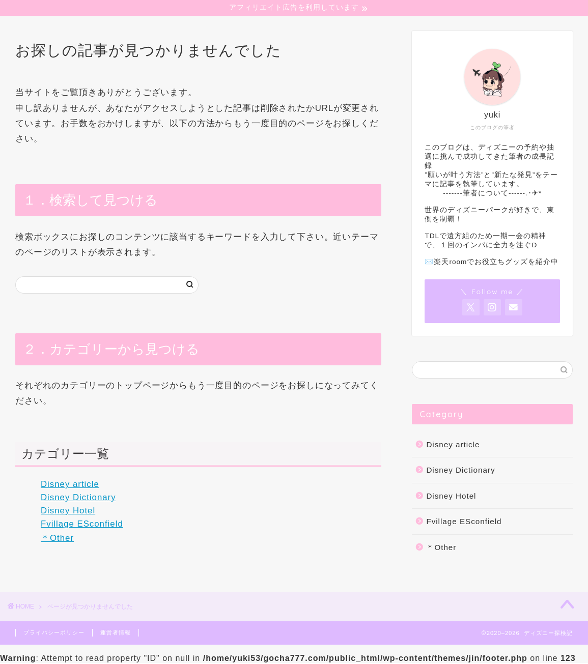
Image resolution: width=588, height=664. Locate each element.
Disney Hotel (68, 511)
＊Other (57, 539)
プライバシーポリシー (54, 633)
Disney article (70, 485)
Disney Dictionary (78, 499)
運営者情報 (115, 633)
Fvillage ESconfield (82, 525)
